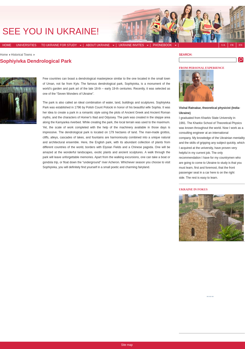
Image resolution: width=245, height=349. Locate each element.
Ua (223, 44)
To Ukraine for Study (60, 45)
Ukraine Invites (132, 45)
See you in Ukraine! (50, 31)
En (240, 44)
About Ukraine (98, 45)
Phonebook (163, 45)
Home (6, 45)
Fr (232, 44)
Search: (185, 54)
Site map (127, 345)
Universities (26, 45)
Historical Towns (21, 54)
